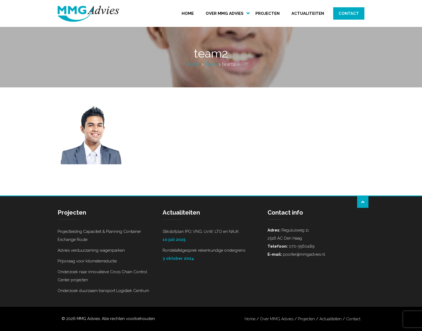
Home (188, 13)
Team (211, 64)
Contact (349, 13)
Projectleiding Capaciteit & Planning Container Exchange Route (99, 235)
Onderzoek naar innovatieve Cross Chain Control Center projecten (102, 275)
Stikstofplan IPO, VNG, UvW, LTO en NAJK (211, 236)
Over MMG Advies (225, 13)
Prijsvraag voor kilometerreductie (87, 261)
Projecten (267, 13)
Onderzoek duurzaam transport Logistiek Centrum (103, 290)
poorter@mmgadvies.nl (303, 254)
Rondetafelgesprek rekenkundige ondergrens (211, 255)
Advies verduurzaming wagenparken (91, 250)
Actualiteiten (307, 13)
